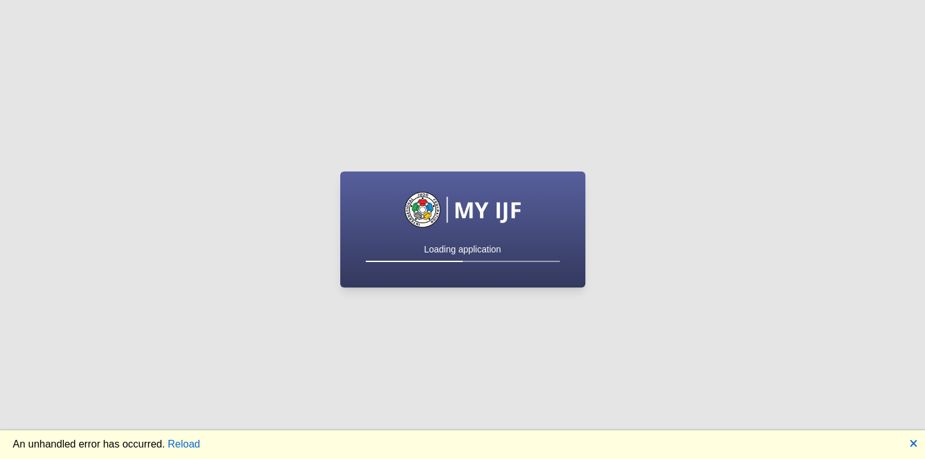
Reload (184, 444)
